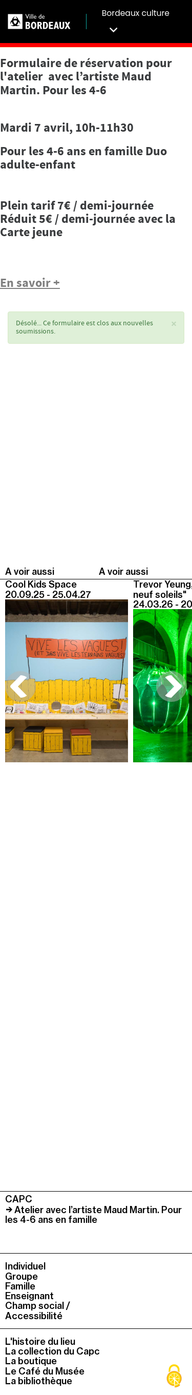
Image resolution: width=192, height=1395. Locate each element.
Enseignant (29, 1295)
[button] (174, 324)
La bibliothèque (38, 1381)
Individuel (25, 1266)
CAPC (18, 1199)
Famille (20, 1286)
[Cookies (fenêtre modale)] (174, 1377)
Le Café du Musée (44, 1371)
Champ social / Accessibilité (37, 1310)
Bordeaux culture (135, 21)
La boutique (31, 1361)
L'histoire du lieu (40, 1341)
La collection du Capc (52, 1351)
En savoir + (30, 283)
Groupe (21, 1276)
